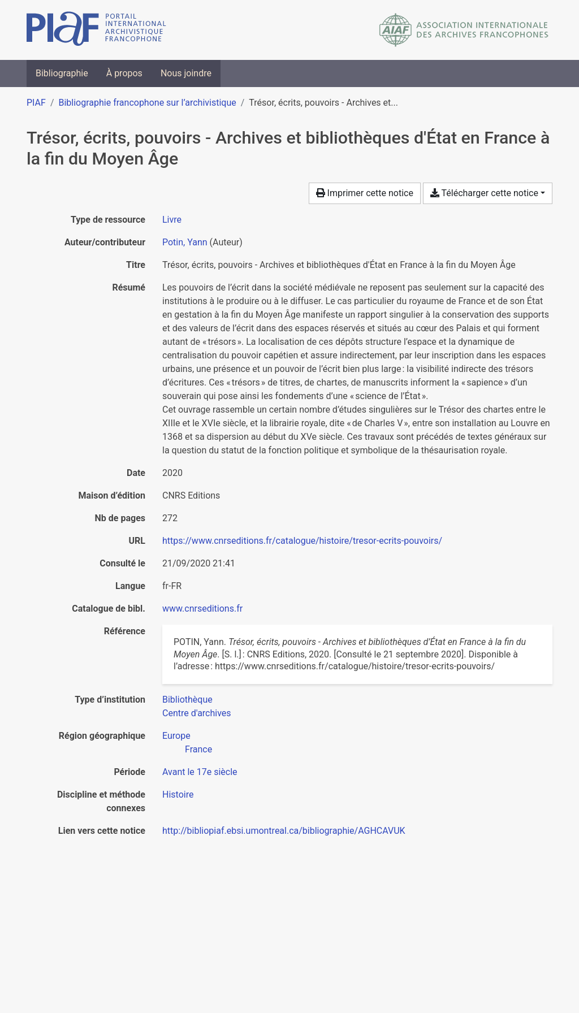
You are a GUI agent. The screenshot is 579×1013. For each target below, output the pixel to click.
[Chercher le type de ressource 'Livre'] (172, 219)
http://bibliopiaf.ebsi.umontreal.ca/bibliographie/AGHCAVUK (283, 830)
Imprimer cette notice (364, 193)
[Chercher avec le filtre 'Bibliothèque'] (187, 699)
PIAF (36, 102)
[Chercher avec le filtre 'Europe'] (176, 735)
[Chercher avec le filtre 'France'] (198, 749)
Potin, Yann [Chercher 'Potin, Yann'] (185, 242)
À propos (124, 73)
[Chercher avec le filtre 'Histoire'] (177, 794)
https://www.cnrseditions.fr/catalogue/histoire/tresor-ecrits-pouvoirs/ (302, 540)
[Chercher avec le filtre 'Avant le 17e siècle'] (199, 772)
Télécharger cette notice (484, 193)
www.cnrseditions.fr (202, 608)
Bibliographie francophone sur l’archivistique (147, 102)
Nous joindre (186, 73)
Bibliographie (62, 73)
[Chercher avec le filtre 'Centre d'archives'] (196, 713)
